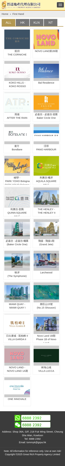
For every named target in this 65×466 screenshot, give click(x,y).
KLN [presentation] (37, 22)
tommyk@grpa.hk (36, 442)
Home (5, 13)
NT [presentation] (51, 22)
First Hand (18, 13)
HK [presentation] (22, 22)
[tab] (8, 22)
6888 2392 (35, 438)
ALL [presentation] (8, 22)
